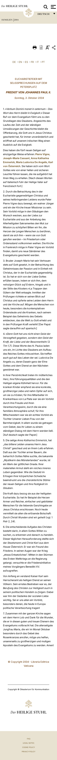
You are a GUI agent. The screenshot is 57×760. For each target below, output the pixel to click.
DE (14, 61)
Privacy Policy (28, 752)
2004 (16, 19)
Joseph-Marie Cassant (16, 158)
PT (43, 61)
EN (20, 61)
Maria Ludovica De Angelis (31, 162)
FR (32, 61)
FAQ (28, 739)
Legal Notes (28, 743)
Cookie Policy (28, 747)
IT (38, 61)
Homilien (7, 19)
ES (26, 61)
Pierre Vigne (42, 154)
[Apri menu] (53, 6)
